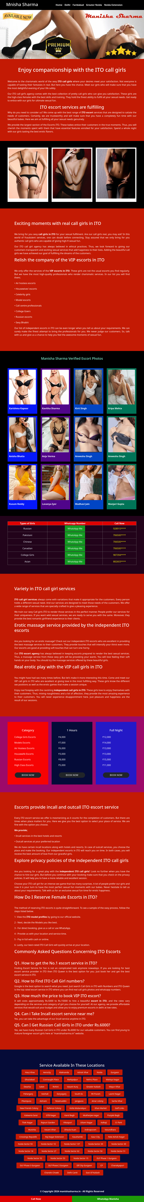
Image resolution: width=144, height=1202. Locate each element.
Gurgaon (115, 1072)
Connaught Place (51, 1079)
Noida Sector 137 (72, 1144)
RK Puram (95, 1093)
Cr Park (118, 1122)
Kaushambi (77, 1136)
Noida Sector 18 (26, 1151)
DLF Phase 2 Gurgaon (58, 1165)
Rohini (56, 1086)
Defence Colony (54, 1108)
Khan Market (101, 1108)
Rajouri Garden (48, 1122)
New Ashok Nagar (116, 1136)
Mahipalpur (72, 1079)
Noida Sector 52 (34, 1158)
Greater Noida (94, 4)
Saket (41, 1086)
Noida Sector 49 (118, 1144)
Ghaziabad (30, 1079)
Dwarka (27, 1086)
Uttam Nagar (86, 1122)
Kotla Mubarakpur (78, 1108)
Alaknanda (64, 1072)
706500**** (119, 535)
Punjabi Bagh (113, 1115)
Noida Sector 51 (118, 1151)
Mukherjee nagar (91, 1115)
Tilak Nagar (27, 1122)
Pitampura (26, 1101)
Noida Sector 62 (72, 1151)
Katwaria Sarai (31, 1115)
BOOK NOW (28, 775)
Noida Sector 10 (48, 1144)
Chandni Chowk (51, 1172)
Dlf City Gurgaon (84, 1165)
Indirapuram (90, 1129)
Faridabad (78, 4)
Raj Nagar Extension (54, 1136)
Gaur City (95, 1136)
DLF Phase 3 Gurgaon (30, 1165)
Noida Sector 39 (95, 1144)
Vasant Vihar (50, 1129)
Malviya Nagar (112, 1079)
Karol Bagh (70, 1115)
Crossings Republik (28, 1136)
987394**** (119, 554)
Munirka (32, 1129)
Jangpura (79, 1101)
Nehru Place (92, 1079)
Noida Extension (113, 4)
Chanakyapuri (117, 1165)
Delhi (67, 4)
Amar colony (97, 1101)
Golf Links (119, 1108)
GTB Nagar (51, 1115)
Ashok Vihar (82, 1072)
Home (59, 4)
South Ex (79, 1093)
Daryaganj (61, 1093)
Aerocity (47, 1072)
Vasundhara (110, 1129)
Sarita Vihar (117, 1101)
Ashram (43, 1101)
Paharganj (28, 1093)
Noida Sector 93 (25, 1144)
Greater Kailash (93, 1086)
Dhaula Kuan (70, 1129)
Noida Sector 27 (49, 1151)
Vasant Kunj (72, 1086)
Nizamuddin (61, 1101)
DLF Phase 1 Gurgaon (106, 1158)
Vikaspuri (67, 1122)
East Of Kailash (93, 1172)
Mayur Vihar (114, 1086)
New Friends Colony (29, 1108)
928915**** (119, 528)
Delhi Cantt (72, 1172)
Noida (99, 1072)
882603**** (119, 561)
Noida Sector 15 (81, 1158)
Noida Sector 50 (95, 1151)
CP (101, 1165)
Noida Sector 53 (57, 1158)
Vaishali (44, 1093)
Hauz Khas (30, 1072)
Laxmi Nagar (115, 1093)
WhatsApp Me (75, 528)
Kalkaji (104, 1122)
